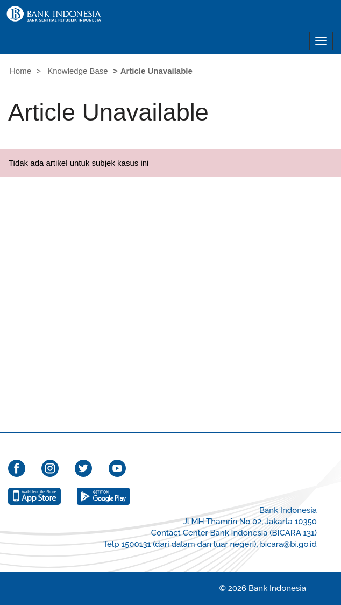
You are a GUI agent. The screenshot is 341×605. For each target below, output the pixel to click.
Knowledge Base (77, 70)
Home (20, 70)
